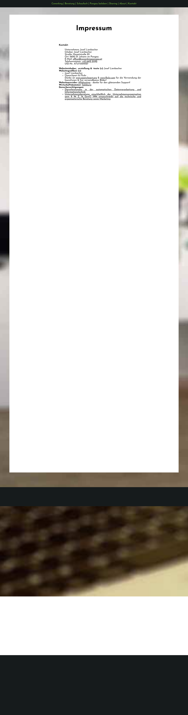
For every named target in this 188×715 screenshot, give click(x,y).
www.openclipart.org (86, 78)
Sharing (113, 3)
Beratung (69, 3)
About (122, 3)
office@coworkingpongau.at (87, 59)
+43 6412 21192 (89, 61)
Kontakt (132, 3)
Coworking (57, 3)
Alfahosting (84, 82)
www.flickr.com (107, 78)
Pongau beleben (98, 3)
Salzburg (86, 85)
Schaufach (82, 3)
